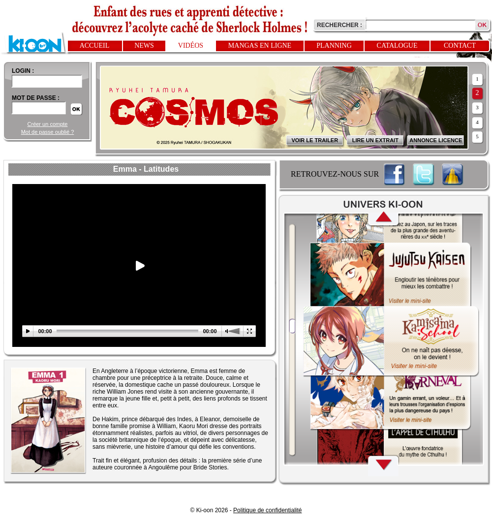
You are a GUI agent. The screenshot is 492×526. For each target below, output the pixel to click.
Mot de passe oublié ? (47, 132)
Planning (334, 45)
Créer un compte (48, 124)
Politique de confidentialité (267, 510)
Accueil (95, 45)
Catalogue (397, 45)
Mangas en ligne (259, 45)
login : (23, 70)
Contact (460, 45)
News (144, 45)
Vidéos (190, 45)
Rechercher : (339, 25)
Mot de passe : (36, 97)
